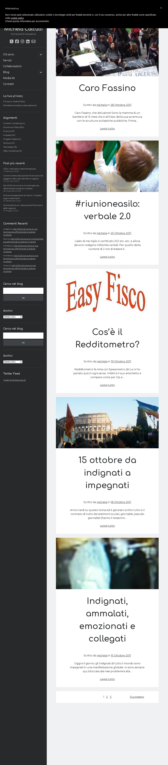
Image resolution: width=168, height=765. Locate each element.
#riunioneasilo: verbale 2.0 (107, 166)
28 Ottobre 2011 (120, 105)
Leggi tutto (107, 128)
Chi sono (8, 54)
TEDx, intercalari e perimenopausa (19, 168)
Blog (6, 72)
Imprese (7, 135)
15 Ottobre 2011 (121, 655)
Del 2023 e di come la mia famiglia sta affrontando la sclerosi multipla (20, 232)
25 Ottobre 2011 (121, 233)
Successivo (137, 696)
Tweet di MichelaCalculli (14, 380)
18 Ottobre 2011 (121, 502)
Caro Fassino (107, 50)
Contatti (8, 84)
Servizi (7, 60)
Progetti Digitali (11, 139)
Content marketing (12, 123)
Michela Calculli (23, 29)
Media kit (9, 78)
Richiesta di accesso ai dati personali (20, 105)
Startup (7, 143)
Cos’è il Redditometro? (107, 294)
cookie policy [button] (17, 18)
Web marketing (10, 151)
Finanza (7, 131)
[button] (161, 8)
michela (101, 105)
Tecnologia (8, 147)
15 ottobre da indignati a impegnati (107, 422)
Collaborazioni (12, 66)
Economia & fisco (11, 127)
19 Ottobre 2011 (121, 361)
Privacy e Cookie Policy (14, 101)
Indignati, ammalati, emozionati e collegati (107, 563)
